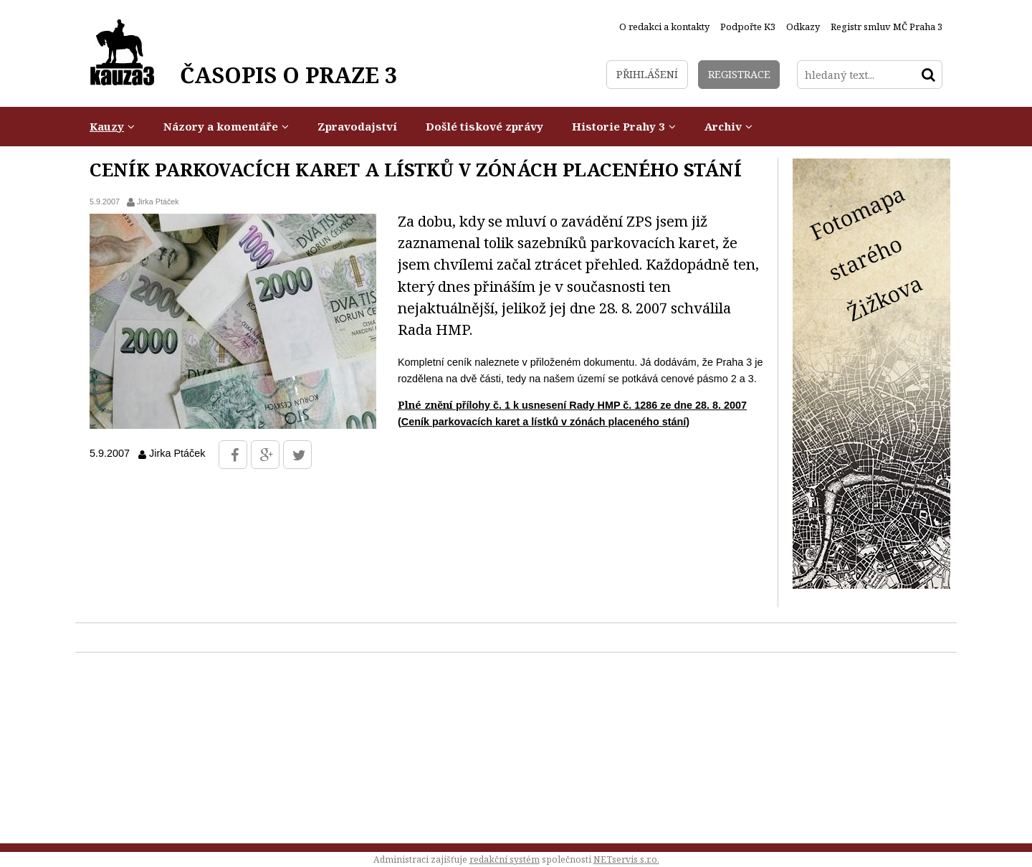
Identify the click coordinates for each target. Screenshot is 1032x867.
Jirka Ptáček (158, 201)
